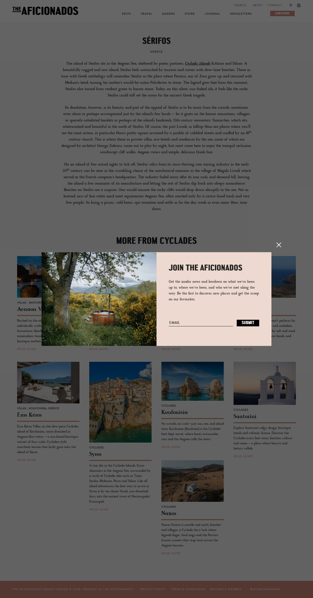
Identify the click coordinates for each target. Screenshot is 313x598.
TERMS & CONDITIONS (188, 589)
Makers (168, 13)
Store (190, 13)
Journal (212, 13)
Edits (126, 13)
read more (26, 349)
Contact (275, 5)
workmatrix (270, 589)
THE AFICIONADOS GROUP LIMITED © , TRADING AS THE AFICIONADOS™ (73, 589)
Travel (146, 13)
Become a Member (225, 589)
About (258, 5)
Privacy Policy (153, 589)
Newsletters (241, 13)
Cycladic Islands (197, 63)
